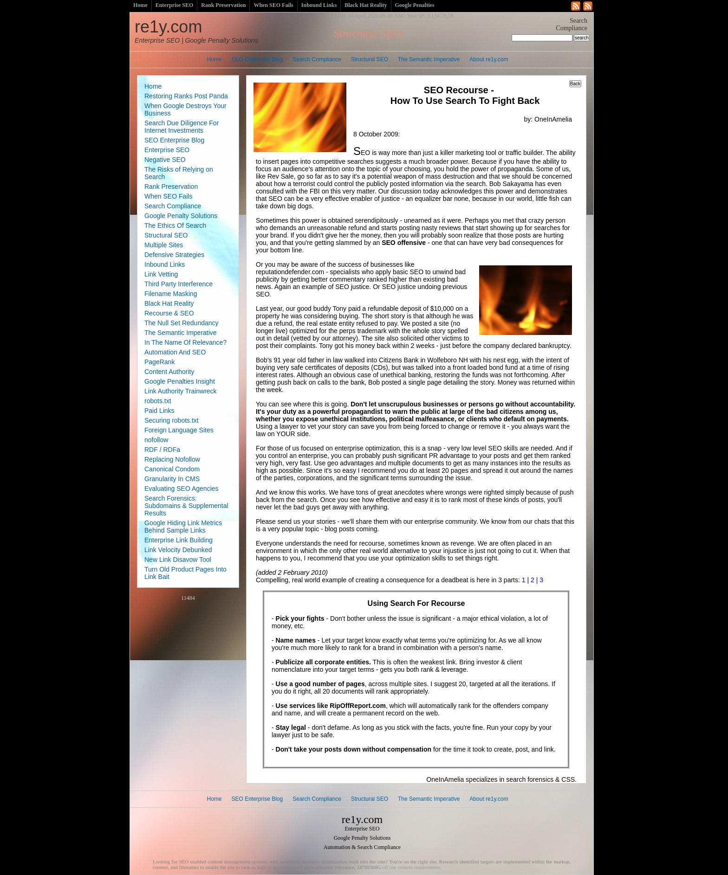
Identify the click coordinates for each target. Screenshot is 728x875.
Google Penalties (415, 5)
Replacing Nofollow (172, 459)
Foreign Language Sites (179, 430)
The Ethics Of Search (175, 225)
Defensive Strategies (174, 254)
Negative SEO (165, 159)
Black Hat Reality (365, 5)
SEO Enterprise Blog (257, 59)
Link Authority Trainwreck (180, 391)
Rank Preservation (223, 5)
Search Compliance (316, 59)
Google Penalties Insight (179, 381)
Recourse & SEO (169, 313)
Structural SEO (369, 59)
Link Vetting (161, 274)
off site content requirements (411, 867)
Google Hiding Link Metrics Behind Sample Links (183, 526)
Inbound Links (319, 5)
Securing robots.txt (171, 420)
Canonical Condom (172, 469)
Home (140, 5)
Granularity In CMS (172, 479)
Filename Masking (170, 293)
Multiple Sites (163, 245)
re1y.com (196, 30)
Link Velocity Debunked (178, 549)
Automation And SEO (175, 352)
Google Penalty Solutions (180, 215)
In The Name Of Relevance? (185, 342)
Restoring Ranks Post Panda (186, 96)
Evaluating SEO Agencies (181, 488)
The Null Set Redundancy (181, 323)
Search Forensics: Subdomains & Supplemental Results (186, 506)
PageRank (159, 362)
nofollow (156, 440)
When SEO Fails (273, 5)
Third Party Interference (178, 284)
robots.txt (157, 401)
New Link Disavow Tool (177, 559)
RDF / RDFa (162, 449)
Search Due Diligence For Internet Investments (181, 126)
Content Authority (169, 371)
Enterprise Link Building (178, 540)
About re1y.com (488, 59)
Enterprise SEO (175, 5)
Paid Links (159, 410)
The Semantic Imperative (429, 59)
